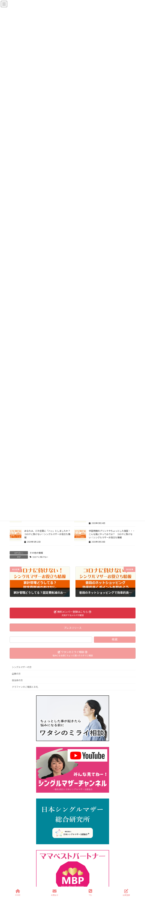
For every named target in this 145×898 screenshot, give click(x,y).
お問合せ (54, 892)
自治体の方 (17, 680)
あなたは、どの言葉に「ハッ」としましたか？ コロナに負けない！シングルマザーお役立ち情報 (48, 534)
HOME (17, 892)
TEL (90, 892)
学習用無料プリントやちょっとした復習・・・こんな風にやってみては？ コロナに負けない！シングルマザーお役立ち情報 (112, 534)
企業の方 (16, 673)
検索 (115, 639)
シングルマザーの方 (22, 667)
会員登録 (126, 892)
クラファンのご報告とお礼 (25, 687)
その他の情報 (36, 552)
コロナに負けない (40, 557)
